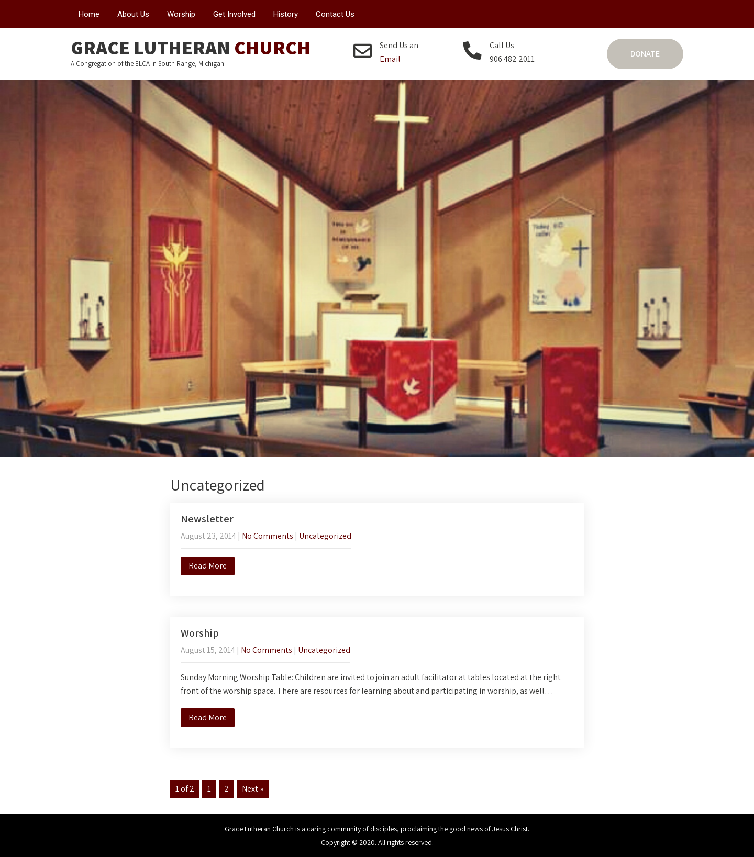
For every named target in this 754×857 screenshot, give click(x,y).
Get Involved (234, 14)
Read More (207, 565)
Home (89, 14)
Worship (181, 14)
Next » (252, 788)
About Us (133, 14)
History (285, 14)
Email (390, 58)
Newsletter (207, 519)
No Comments (267, 535)
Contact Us (335, 14)
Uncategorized (325, 535)
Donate (645, 53)
